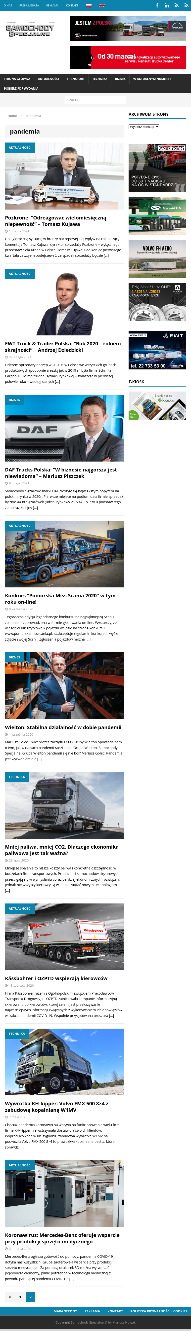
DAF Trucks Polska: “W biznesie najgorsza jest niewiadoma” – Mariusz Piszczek (61, 472)
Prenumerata (29, 5)
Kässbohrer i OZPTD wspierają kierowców (56, 978)
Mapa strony (65, 1311)
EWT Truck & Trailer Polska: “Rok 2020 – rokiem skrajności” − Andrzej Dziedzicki (63, 346)
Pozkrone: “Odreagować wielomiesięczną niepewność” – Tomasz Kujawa (55, 220)
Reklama (52, 5)
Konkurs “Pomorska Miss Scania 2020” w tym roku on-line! (60, 598)
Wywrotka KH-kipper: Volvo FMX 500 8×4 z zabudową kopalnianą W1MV (56, 1106)
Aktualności (48, 79)
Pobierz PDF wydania (21, 88)
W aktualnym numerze (152, 79)
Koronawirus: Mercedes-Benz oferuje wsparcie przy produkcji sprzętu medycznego (62, 1238)
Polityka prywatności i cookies (158, 1311)
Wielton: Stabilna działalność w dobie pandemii (63, 727)
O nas (8, 5)
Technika (99, 79)
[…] (106, 255)
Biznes (120, 79)
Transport (76, 79)
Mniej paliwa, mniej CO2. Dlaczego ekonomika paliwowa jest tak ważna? (62, 850)
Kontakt (72, 5)
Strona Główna (17, 79)
